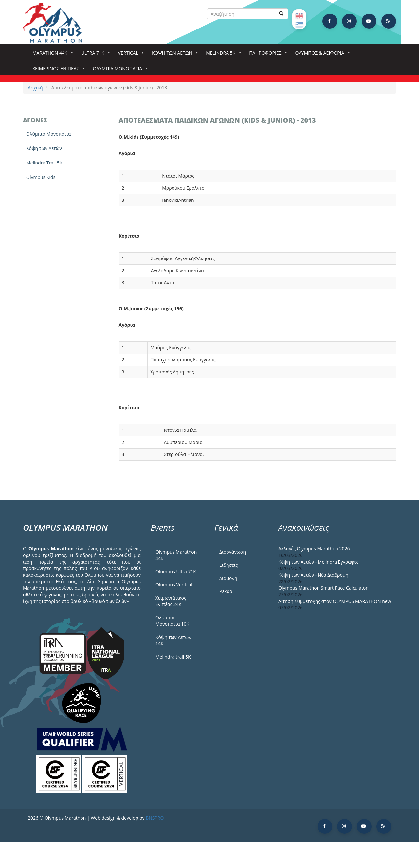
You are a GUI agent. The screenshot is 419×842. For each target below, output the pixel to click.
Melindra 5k (222, 55)
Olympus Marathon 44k (176, 555)
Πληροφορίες (266, 55)
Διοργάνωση (232, 552)
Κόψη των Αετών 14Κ (173, 640)
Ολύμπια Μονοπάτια (118, 71)
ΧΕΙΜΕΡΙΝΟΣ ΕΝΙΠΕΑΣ (57, 71)
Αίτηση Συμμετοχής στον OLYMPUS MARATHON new (334, 601)
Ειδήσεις (228, 565)
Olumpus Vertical (173, 585)
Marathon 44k (51, 55)
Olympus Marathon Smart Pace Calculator (323, 588)
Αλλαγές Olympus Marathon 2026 (314, 548)
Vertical (129, 55)
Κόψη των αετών (173, 55)
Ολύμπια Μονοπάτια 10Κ (172, 620)
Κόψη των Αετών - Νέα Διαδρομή (313, 575)
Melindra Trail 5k (44, 163)
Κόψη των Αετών (44, 148)
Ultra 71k (94, 55)
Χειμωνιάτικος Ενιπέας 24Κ (170, 601)
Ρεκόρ (225, 591)
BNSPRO (155, 818)
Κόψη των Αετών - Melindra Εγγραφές (318, 562)
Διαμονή (228, 578)
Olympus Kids (40, 177)
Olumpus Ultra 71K (175, 571)
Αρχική (35, 88)
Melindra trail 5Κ (173, 657)
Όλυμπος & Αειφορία (321, 55)
